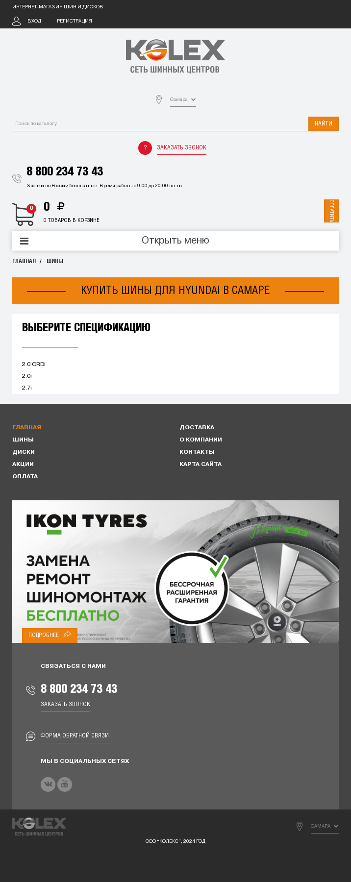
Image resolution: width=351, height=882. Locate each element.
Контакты (197, 452)
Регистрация (74, 21)
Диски (23, 452)
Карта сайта (200, 464)
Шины (55, 261)
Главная (24, 261)
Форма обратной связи (75, 735)
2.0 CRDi (34, 364)
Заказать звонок (181, 147)
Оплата (25, 476)
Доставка (196, 427)
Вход (34, 21)
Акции (23, 464)
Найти (323, 123)
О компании (200, 440)
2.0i (27, 376)
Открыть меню (175, 241)
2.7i (27, 388)
